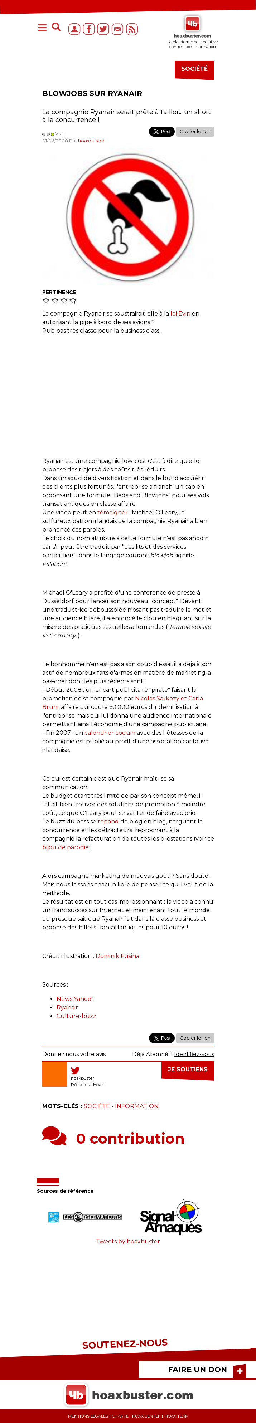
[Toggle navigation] (42, 28)
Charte (120, 1416)
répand (108, 821)
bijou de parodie (65, 847)
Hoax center (146, 1416)
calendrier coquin (109, 732)
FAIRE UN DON (197, 1369)
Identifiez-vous (194, 1054)
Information (137, 1106)
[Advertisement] (128, 392)
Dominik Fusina (117, 956)
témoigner (112, 512)
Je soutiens (188, 1069)
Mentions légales (88, 1416)
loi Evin (180, 313)
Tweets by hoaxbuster (128, 1241)
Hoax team (177, 1416)
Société (97, 1106)
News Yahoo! (74, 999)
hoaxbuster (91, 140)
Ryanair (67, 1007)
